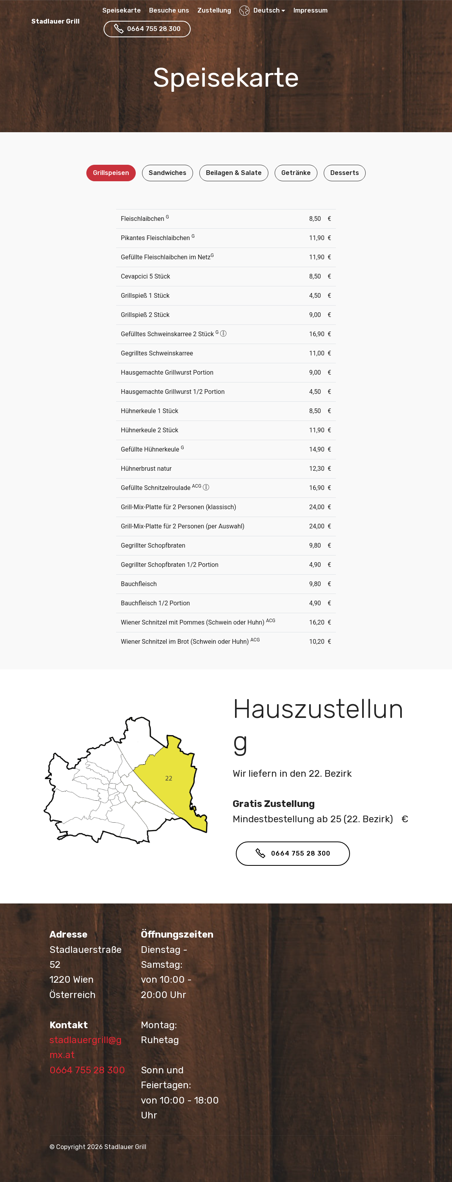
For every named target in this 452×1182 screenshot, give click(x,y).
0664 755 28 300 (147, 29)
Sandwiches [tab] (167, 173)
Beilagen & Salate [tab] (234, 173)
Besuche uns (169, 10)
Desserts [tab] (344, 173)
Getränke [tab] (296, 173)
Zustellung (214, 10)
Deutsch (259, 10)
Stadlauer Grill (55, 21)
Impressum (310, 10)
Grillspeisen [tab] (111, 173)
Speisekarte (121, 10)
